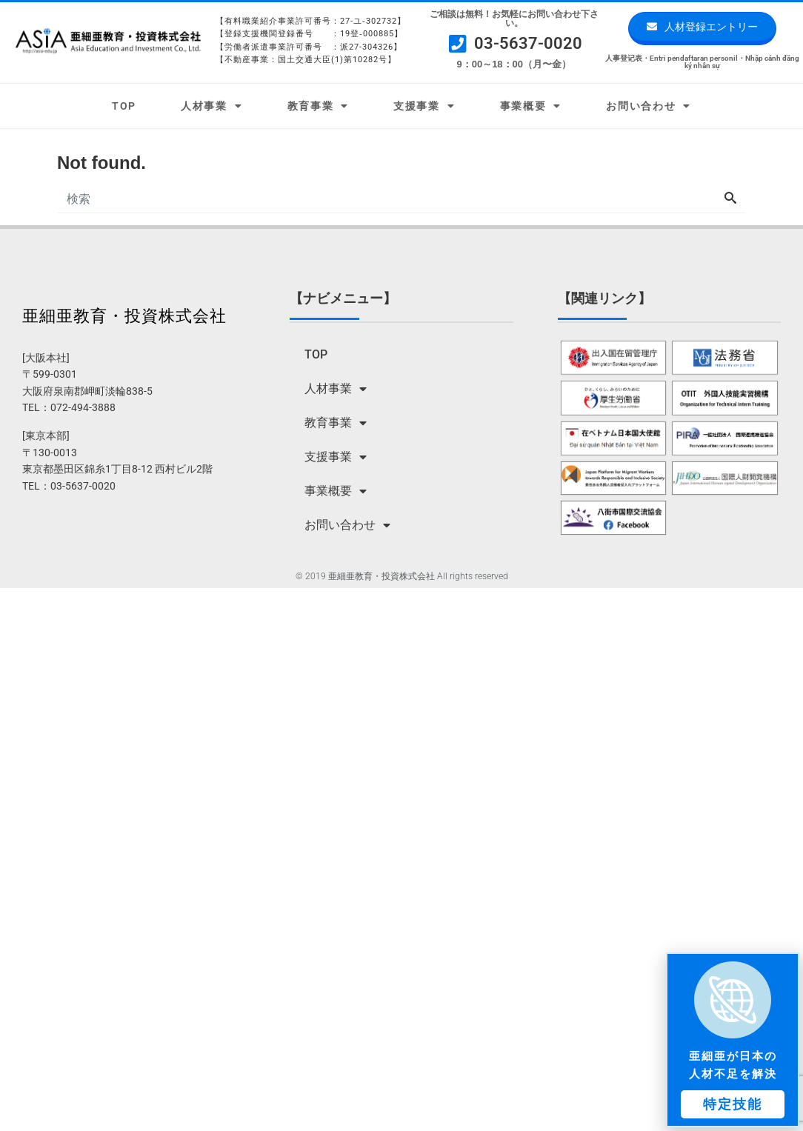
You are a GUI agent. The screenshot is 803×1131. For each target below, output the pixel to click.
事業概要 (531, 106)
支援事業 (424, 106)
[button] (732, 1104)
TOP (124, 106)
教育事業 (318, 106)
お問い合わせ (648, 106)
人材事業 (212, 106)
